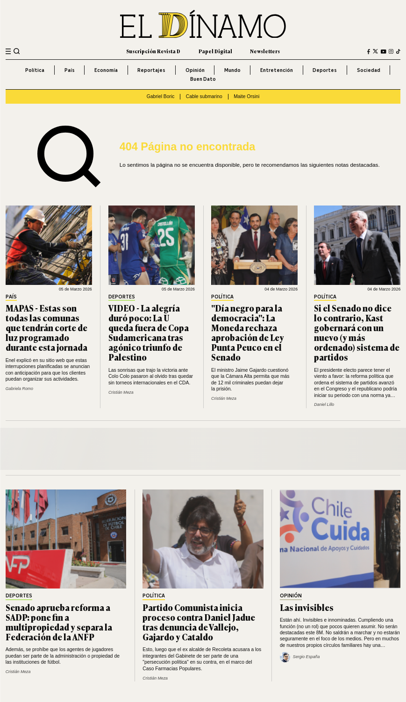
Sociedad (368, 70)
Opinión (195, 70)
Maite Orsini (246, 96)
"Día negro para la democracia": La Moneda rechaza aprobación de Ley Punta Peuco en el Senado (247, 332)
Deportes (325, 70)
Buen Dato (203, 79)
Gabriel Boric (161, 96)
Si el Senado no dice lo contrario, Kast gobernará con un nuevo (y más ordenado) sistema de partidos (356, 332)
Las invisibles (307, 607)
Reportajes (151, 70)
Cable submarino (204, 96)
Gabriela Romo (19, 388)
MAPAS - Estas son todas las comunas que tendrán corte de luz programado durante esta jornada (46, 327)
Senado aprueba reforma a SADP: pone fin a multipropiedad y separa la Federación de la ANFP (59, 622)
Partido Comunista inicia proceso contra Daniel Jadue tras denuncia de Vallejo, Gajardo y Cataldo (198, 622)
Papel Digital (215, 51)
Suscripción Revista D (153, 51)
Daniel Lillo (324, 404)
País (69, 70)
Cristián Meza (121, 392)
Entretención (276, 70)
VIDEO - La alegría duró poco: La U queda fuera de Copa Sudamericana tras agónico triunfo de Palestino (148, 332)
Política (34, 70)
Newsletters (265, 51)
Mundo (232, 70)
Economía (106, 70)
